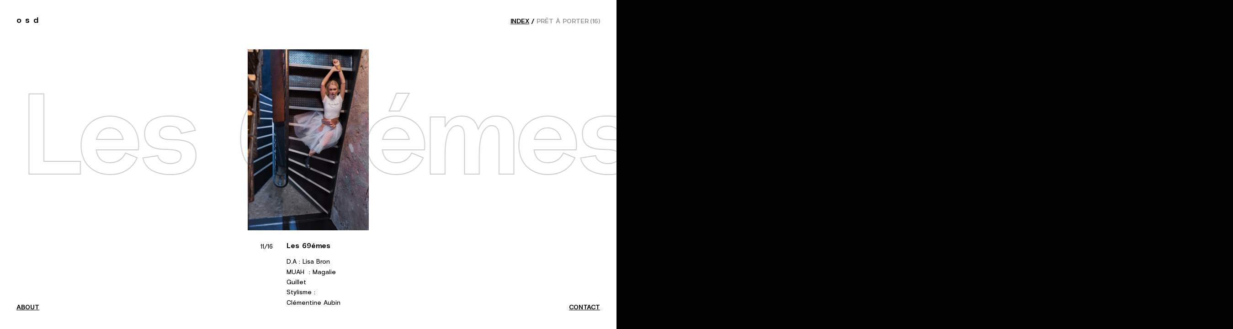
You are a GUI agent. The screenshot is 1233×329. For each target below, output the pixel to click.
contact (584, 307)
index (519, 21)
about (27, 307)
